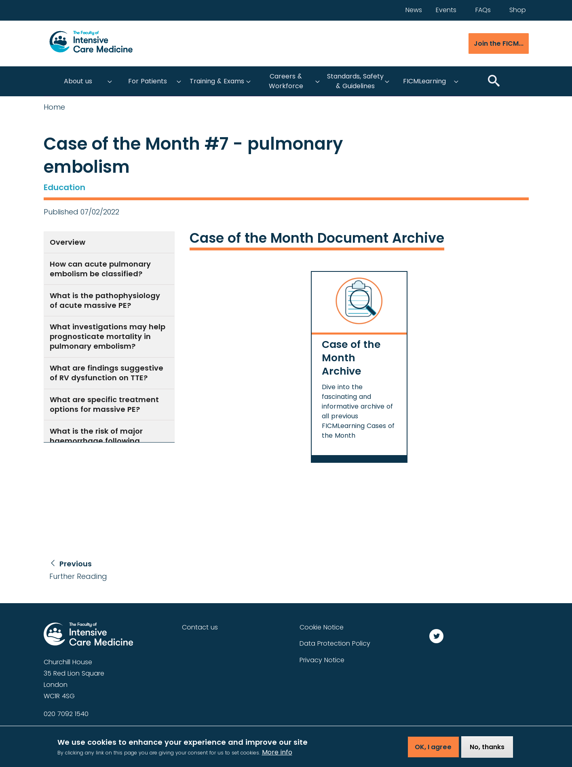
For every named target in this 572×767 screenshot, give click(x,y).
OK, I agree (433, 751)
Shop (517, 10)
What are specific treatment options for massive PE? (104, 404)
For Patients (147, 81)
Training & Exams (217, 81)
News (413, 10)
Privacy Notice (322, 660)
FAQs (483, 10)
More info (277, 756)
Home (54, 107)
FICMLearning (424, 81)
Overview (67, 242)
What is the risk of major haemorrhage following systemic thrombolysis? (96, 441)
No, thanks (487, 751)
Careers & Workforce (286, 81)
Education (64, 187)
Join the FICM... (498, 43)
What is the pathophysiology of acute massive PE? (105, 300)
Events (446, 10)
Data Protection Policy (335, 643)
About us (78, 81)
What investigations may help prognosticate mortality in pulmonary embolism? (107, 336)
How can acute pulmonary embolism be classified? (100, 269)
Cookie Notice (322, 627)
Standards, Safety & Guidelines (355, 81)
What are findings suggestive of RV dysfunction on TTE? (106, 373)
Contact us (200, 627)
